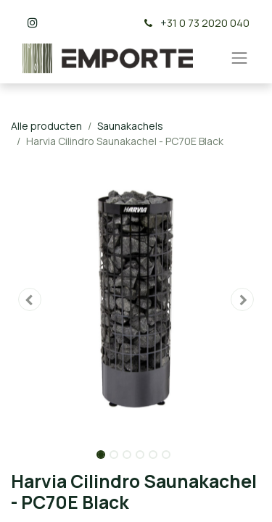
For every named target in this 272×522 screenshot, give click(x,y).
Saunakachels (130, 126)
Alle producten (46, 126)
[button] (30, 299)
